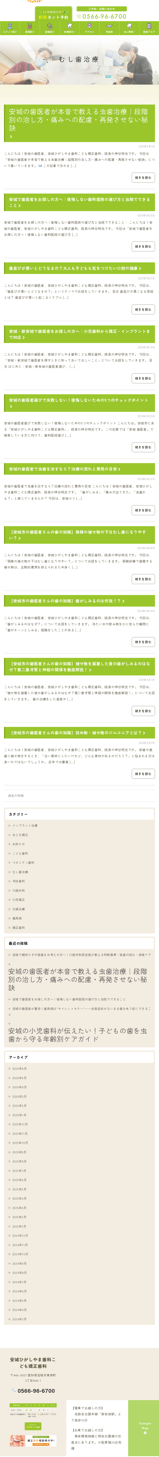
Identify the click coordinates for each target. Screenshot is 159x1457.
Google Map (145, 1429)
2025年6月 (19, 1180)
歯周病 (17, 919)
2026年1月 (19, 1116)
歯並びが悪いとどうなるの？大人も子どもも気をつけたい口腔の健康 (75, 268)
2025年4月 (19, 1199)
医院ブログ (149, 28)
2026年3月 (19, 1097)
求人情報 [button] (128, 28)
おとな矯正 (20, 835)
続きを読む (143, 177)
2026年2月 (19, 1106)
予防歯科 (18, 882)
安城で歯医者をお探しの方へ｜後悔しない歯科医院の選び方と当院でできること (69, 1000)
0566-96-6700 (36, 1391)
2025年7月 (19, 1171)
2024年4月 (19, 1310)
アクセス (89, 28)
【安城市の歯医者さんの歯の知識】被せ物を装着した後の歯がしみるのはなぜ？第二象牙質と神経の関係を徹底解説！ (79, 667)
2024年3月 (19, 1320)
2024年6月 (19, 1292)
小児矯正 (18, 900)
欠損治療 (18, 910)
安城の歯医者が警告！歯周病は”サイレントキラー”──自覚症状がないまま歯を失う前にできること (79, 1012)
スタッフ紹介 (10, 28)
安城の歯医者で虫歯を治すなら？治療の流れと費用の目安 (65, 469)
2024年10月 (20, 1255)
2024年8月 (19, 1273)
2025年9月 (19, 1153)
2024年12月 (20, 1236)
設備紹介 (49, 28)
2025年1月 (19, 1227)
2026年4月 (19, 1088)
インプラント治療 (25, 826)
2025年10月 (20, 1143)
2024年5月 (19, 1301)
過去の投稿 (16, 796)
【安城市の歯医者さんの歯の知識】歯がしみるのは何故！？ (67, 601)
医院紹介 (29, 28)
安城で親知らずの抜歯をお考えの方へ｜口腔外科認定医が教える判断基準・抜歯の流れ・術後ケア (81, 955)
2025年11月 (20, 1134)
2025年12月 (20, 1125)
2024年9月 (19, 1264)
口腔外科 (18, 891)
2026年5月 (19, 1078)
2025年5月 (19, 1190)
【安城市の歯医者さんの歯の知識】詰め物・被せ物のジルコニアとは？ (77, 733)
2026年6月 (19, 1069)
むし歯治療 (20, 873)
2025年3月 (19, 1208)
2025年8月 (19, 1162)
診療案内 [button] (68, 28)
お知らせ (18, 845)
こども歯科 (20, 854)
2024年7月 (19, 1283)
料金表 (109, 28)
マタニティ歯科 (23, 863)
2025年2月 (19, 1218)
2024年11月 (20, 1245)
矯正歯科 (18, 928)
